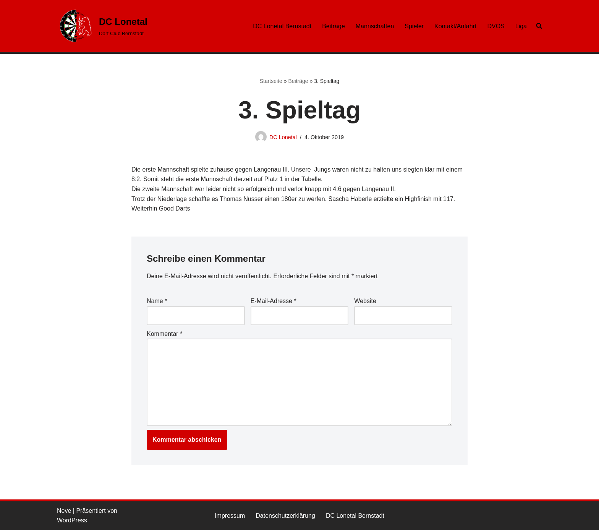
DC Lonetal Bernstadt (282, 26)
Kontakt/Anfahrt (455, 26)
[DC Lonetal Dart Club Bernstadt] (102, 26)
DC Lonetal (283, 137)
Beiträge (333, 26)
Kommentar (164, 334)
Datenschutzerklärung (285, 515)
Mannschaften (375, 26)
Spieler (414, 26)
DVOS (495, 26)
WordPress (72, 520)
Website (365, 301)
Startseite (271, 81)
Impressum (230, 515)
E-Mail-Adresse (273, 301)
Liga (521, 26)
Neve (64, 510)
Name (157, 301)
